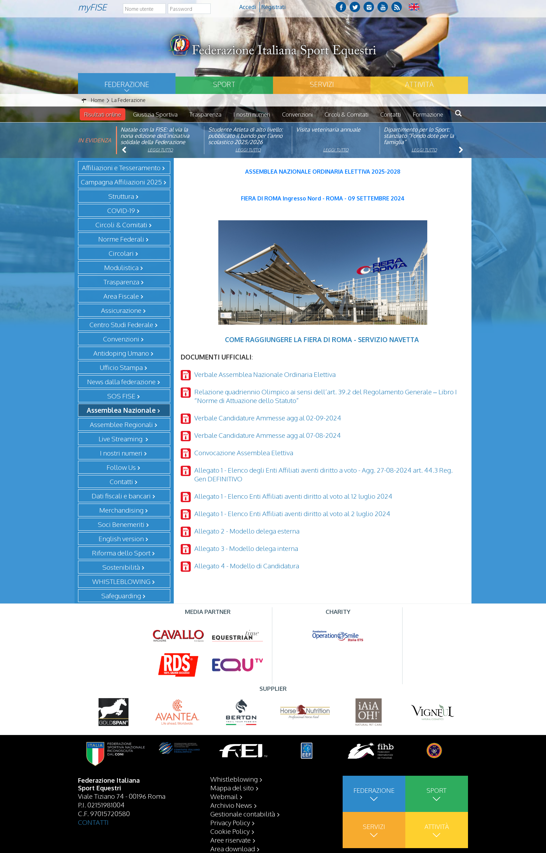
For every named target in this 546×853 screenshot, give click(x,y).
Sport (224, 84)
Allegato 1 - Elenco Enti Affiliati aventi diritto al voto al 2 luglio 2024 (292, 513)
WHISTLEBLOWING (121, 581)
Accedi (247, 6)
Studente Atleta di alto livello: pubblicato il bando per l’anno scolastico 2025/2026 (245, 135)
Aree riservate (230, 840)
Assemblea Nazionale (121, 410)
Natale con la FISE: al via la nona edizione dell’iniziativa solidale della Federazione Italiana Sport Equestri (154, 139)
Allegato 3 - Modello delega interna (246, 548)
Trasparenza (205, 114)
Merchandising (121, 510)
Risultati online (102, 114)
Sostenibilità (121, 567)
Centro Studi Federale (121, 324)
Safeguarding (121, 595)
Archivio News (231, 805)
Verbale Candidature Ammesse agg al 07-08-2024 (267, 435)
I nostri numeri (251, 114)
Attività (419, 84)
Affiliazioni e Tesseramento (121, 167)
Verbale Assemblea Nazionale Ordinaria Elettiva (265, 374)
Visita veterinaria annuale (328, 129)
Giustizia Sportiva (155, 114)
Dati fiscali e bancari (121, 495)
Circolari (121, 253)
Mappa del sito (232, 787)
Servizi (322, 84)
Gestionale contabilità (242, 813)
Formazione (428, 114)
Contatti (390, 114)
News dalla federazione (121, 381)
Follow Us (121, 467)
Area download (232, 848)
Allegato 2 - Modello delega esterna (246, 531)
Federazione (126, 84)
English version (121, 538)
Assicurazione (121, 310)
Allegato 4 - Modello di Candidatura (246, 565)
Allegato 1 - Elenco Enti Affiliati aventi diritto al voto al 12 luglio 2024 (293, 496)
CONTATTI (93, 822)
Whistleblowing (234, 779)
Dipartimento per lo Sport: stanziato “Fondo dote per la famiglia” (419, 135)
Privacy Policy (230, 822)
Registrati (274, 6)
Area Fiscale (121, 296)
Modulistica (121, 267)
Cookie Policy (230, 831)
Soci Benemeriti (121, 524)
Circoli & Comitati (346, 114)
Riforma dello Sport (121, 552)
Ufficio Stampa (121, 367)
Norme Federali (121, 239)
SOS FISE (121, 396)
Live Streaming (121, 438)
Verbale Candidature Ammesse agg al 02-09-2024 (267, 417)
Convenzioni (297, 114)
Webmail (224, 796)
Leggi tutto (160, 149)
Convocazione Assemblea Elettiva (243, 452)
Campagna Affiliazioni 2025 (121, 181)
